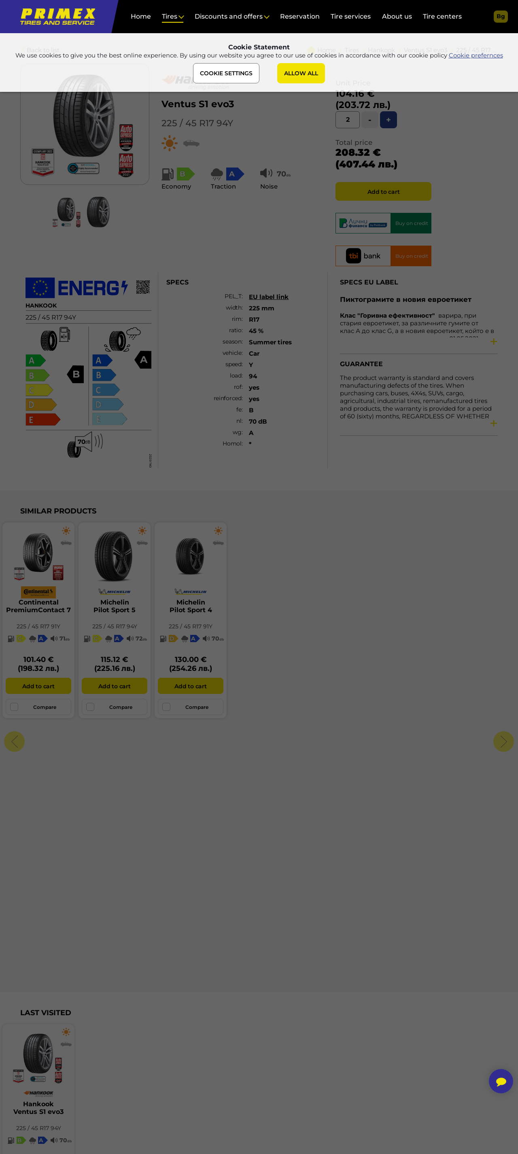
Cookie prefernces (476, 56)
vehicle (232, 352)
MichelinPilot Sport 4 (191, 606)
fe (238, 409)
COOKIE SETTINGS (226, 74)
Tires (169, 16)
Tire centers (442, 16)
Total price (353, 142)
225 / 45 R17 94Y (197, 123)
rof (238, 386)
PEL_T (233, 296)
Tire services (351, 16)
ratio (235, 330)
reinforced (228, 398)
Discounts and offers (229, 16)
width (234, 307)
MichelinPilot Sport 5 (114, 606)
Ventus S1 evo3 (197, 104)
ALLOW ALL (301, 74)
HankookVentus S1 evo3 (38, 1108)
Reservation (300, 16)
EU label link (269, 297)
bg (501, 16)
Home (141, 16)
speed (233, 364)
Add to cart (383, 191)
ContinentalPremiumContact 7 (38, 606)
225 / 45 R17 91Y (38, 626)
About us (397, 16)
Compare (33, 707)
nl (238, 420)
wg (237, 432)
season (232, 341)
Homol (232, 443)
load (236, 375)
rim (237, 318)
